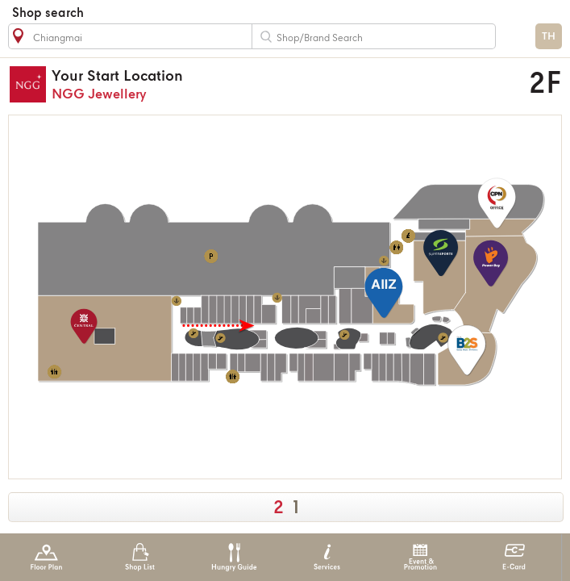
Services (327, 557)
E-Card (514, 557)
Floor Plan (46, 557)
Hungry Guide (233, 557)
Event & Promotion (420, 557)
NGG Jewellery (232, 84)
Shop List (139, 557)
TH (548, 36)
